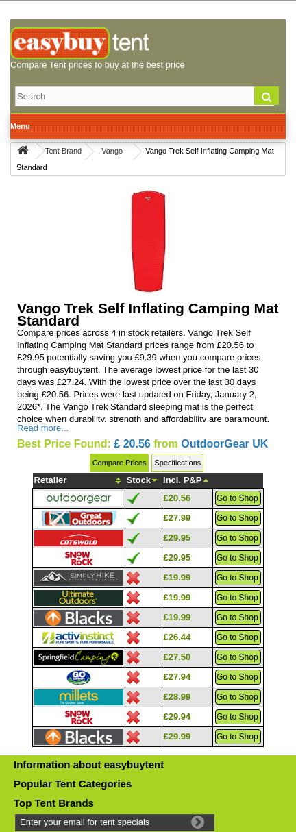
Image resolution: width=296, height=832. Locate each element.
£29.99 (177, 736)
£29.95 (177, 538)
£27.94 (177, 677)
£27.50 (177, 657)
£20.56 (177, 498)
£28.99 (177, 697)
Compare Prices (119, 462)
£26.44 (177, 637)
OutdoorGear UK (224, 444)
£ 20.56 (132, 444)
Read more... (43, 428)
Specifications (177, 462)
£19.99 (177, 577)
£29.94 (177, 716)
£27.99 (177, 518)
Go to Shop (237, 498)
